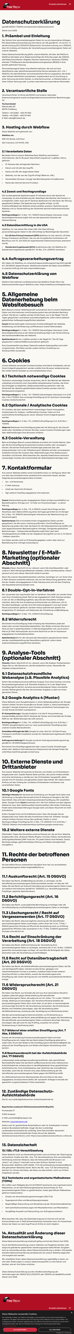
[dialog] (37, 1322)
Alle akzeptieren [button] (20, 1330)
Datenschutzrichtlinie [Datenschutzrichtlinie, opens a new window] (9, 1326)
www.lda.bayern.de (18, 1122)
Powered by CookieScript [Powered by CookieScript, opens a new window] (64, 1333)
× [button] (71, 1313)
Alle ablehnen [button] (54, 1330)
